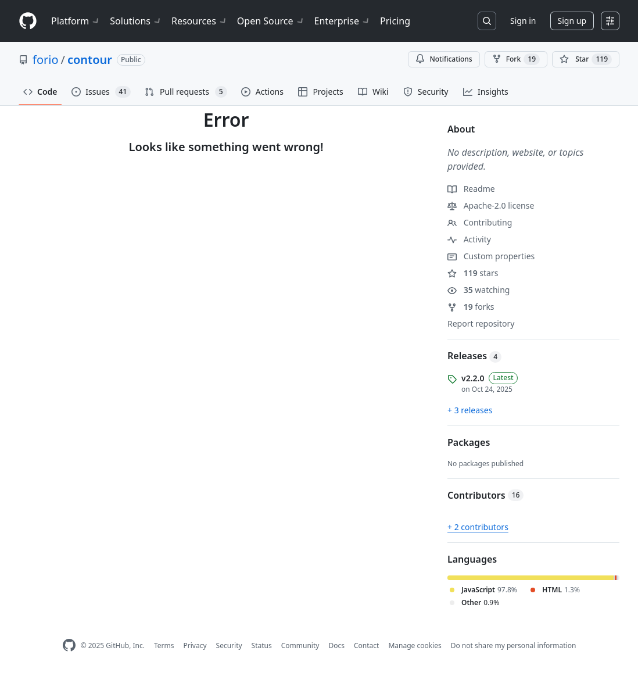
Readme (471, 188)
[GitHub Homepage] (69, 645)
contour (89, 59)
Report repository (480, 323)
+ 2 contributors (477, 526)
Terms (164, 645)
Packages (468, 442)
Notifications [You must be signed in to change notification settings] (443, 59)
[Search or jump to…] (487, 21)
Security (229, 645)
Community (300, 645)
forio (46, 59)
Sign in (523, 20)
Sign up (572, 20)
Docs (336, 645)
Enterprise (342, 21)
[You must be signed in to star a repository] (585, 59)
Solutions (136, 21)
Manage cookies (414, 645)
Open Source (271, 21)
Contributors (485, 495)
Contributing (479, 222)
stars (472, 272)
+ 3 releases (469, 410)
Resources (199, 21)
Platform (76, 21)
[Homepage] (28, 21)
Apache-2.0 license (490, 205)
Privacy (195, 645)
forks (470, 306)
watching (478, 289)
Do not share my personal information (513, 645)
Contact (366, 645)
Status (262, 645)
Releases (474, 355)
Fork (516, 59)
